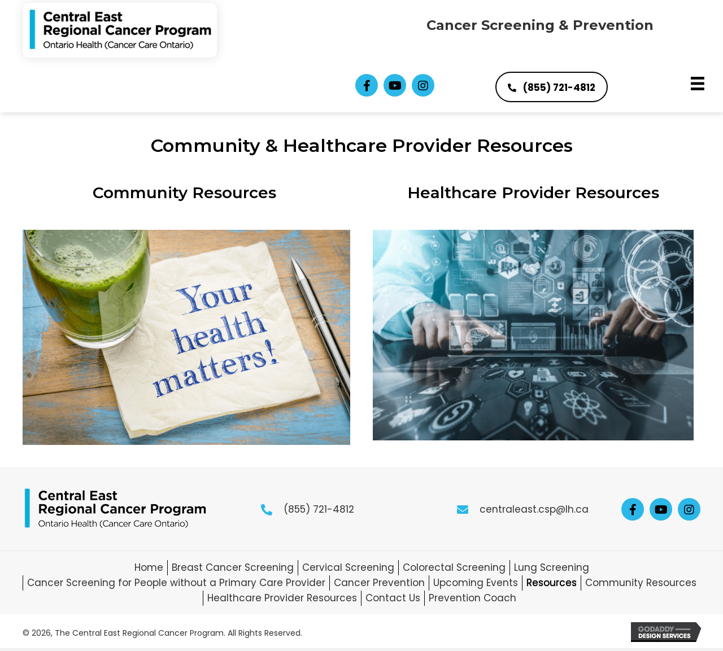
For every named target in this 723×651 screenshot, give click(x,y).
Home (148, 567)
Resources (551, 582)
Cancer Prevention (379, 582)
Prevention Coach (472, 598)
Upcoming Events (475, 582)
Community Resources (187, 192)
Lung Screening (551, 567)
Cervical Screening (348, 567)
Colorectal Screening (454, 567)
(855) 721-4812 (319, 509)
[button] (366, 85)
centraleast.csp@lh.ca (534, 509)
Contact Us (392, 598)
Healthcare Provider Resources (533, 192)
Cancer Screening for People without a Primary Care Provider (176, 582)
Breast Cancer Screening (233, 567)
